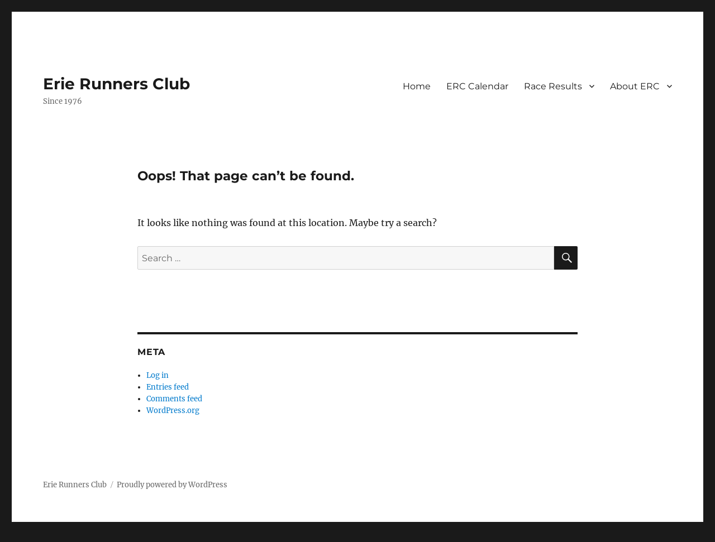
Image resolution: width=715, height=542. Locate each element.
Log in (157, 375)
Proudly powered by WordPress (172, 485)
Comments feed (174, 399)
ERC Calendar (477, 86)
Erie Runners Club (116, 83)
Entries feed (167, 387)
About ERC (635, 86)
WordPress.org (172, 410)
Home (417, 86)
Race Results (553, 86)
